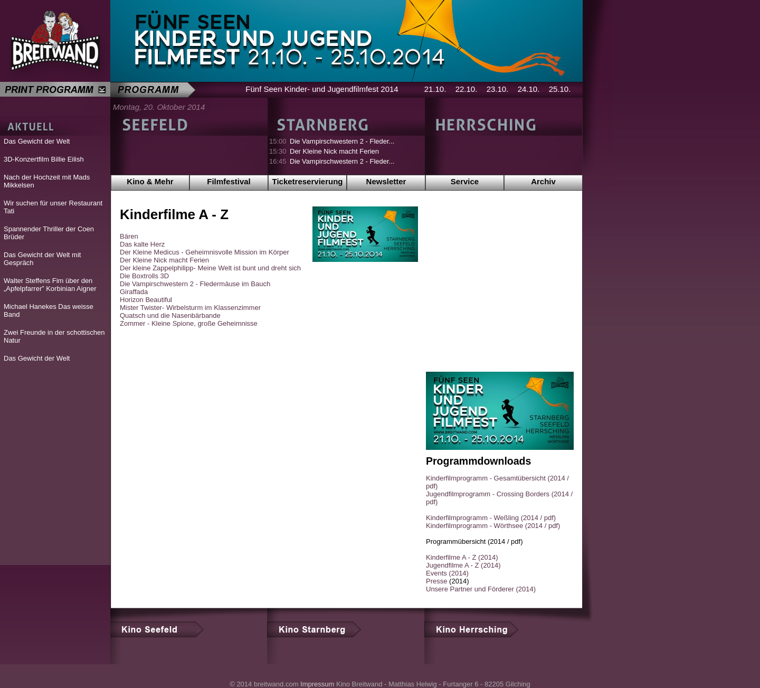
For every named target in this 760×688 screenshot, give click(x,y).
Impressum (317, 684)
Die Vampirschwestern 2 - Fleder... (342, 141)
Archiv (543, 181)
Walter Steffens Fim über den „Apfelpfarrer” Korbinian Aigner (50, 285)
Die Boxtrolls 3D (144, 276)
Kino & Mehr (150, 181)
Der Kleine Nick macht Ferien (334, 151)
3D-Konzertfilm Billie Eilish (44, 159)
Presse (436, 581)
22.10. (466, 88)
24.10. (529, 88)
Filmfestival (229, 181)
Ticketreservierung (307, 181)
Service (465, 181)
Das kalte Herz (142, 244)
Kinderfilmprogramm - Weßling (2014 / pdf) (491, 518)
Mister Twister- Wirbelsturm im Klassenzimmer (190, 308)
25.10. (560, 88)
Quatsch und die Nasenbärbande (170, 315)
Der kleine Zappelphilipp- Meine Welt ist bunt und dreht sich (210, 268)
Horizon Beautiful (146, 300)
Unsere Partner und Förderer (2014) (481, 589)
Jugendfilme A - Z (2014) (463, 565)
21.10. (435, 88)
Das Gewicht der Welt (37, 141)
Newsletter (386, 181)
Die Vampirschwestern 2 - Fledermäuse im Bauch (195, 284)
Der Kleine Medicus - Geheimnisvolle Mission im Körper (204, 252)
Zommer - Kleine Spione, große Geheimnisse (189, 323)
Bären (129, 236)
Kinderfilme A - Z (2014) (462, 557)
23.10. (498, 88)
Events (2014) (447, 573)
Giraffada (134, 292)
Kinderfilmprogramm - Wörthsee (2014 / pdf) (493, 526)
